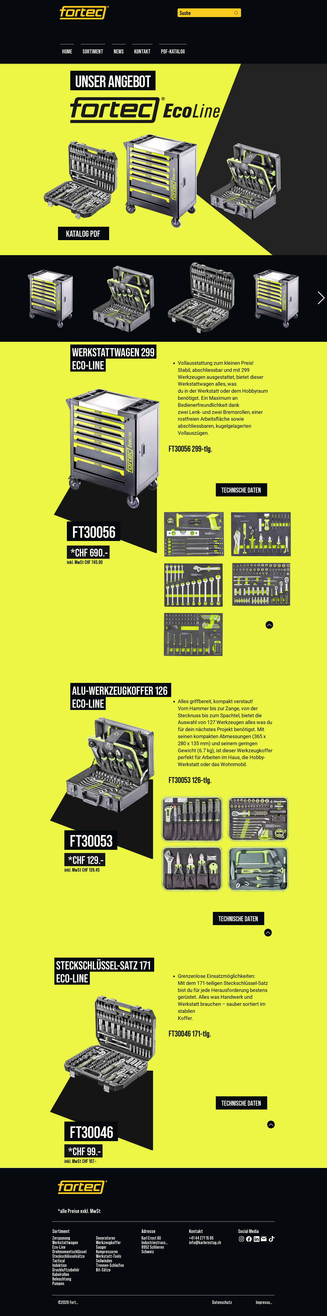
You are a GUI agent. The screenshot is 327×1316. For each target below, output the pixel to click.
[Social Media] (251, 1231)
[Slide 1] (163, 243)
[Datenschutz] (232, 1302)
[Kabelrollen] (70, 1274)
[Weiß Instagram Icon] (241, 1238)
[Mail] (264, 1239)
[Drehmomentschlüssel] (70, 1251)
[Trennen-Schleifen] (114, 1265)
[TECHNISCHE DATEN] (241, 489)
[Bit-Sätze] (114, 1269)
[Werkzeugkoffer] (114, 1242)
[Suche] (209, 13)
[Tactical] (70, 1260)
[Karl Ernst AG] (153, 1237)
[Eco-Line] (70, 1247)
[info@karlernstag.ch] (205, 1242)
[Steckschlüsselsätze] (70, 1256)
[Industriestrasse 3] (155, 1242)
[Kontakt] (196, 1231)
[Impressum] (264, 1302)
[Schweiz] (153, 1251)
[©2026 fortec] (68, 1302)
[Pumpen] (70, 1283)
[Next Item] (321, 298)
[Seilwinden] (114, 1260)
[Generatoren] (114, 1237)
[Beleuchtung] (70, 1278)
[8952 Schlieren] (153, 1247)
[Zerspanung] (70, 1237)
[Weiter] (302, 159)
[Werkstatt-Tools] (114, 1256)
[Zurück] (25, 159)
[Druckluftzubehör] (70, 1269)
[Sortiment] (70, 1231)
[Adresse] (157, 1231)
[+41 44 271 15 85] (201, 1237)
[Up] (269, 625)
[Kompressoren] (114, 1251)
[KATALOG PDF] (83, 233)
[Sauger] (114, 1247)
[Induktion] (70, 1265)
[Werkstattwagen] (70, 1242)
